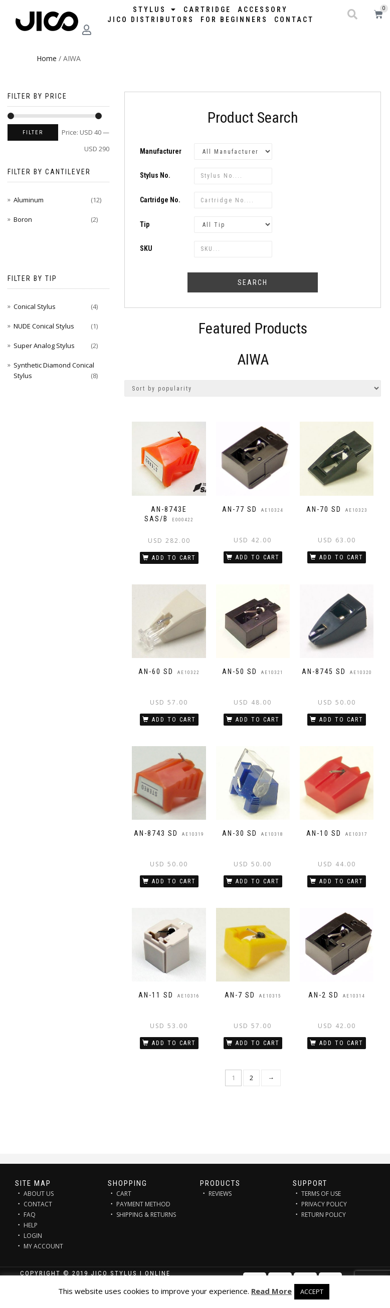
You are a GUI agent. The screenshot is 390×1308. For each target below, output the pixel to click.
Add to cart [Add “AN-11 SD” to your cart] (174, 1043)
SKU (146, 248)
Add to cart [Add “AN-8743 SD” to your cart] (174, 881)
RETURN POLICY (323, 1214)
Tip (144, 224)
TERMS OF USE (321, 1193)
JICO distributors (150, 20)
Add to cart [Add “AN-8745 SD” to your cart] (341, 719)
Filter (33, 132)
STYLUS (155, 10)
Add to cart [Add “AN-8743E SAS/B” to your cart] (174, 557)
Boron (23, 219)
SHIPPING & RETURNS (146, 1214)
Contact (294, 20)
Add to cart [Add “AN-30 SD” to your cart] (258, 881)
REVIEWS (220, 1193)
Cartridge (207, 10)
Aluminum (29, 199)
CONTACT (38, 1204)
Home (47, 58)
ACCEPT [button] (311, 1291)
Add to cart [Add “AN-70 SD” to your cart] (341, 557)
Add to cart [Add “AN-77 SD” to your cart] (258, 557)
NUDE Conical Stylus (44, 326)
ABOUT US (39, 1193)
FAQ (30, 1214)
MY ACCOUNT (43, 1246)
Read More (271, 1291)
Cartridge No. (160, 200)
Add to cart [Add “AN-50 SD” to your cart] (258, 719)
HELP (31, 1225)
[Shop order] (252, 388)
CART (123, 1193)
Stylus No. (155, 175)
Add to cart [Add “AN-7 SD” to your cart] (258, 1043)
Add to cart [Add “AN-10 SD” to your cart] (341, 881)
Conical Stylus (35, 306)
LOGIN (33, 1235)
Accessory (263, 10)
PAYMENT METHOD (143, 1204)
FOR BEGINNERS (234, 20)
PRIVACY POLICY (324, 1204)
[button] (352, 14)
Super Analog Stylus (44, 345)
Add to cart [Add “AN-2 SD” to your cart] (341, 1043)
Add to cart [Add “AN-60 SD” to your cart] (174, 719)
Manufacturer (160, 151)
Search (253, 282)
